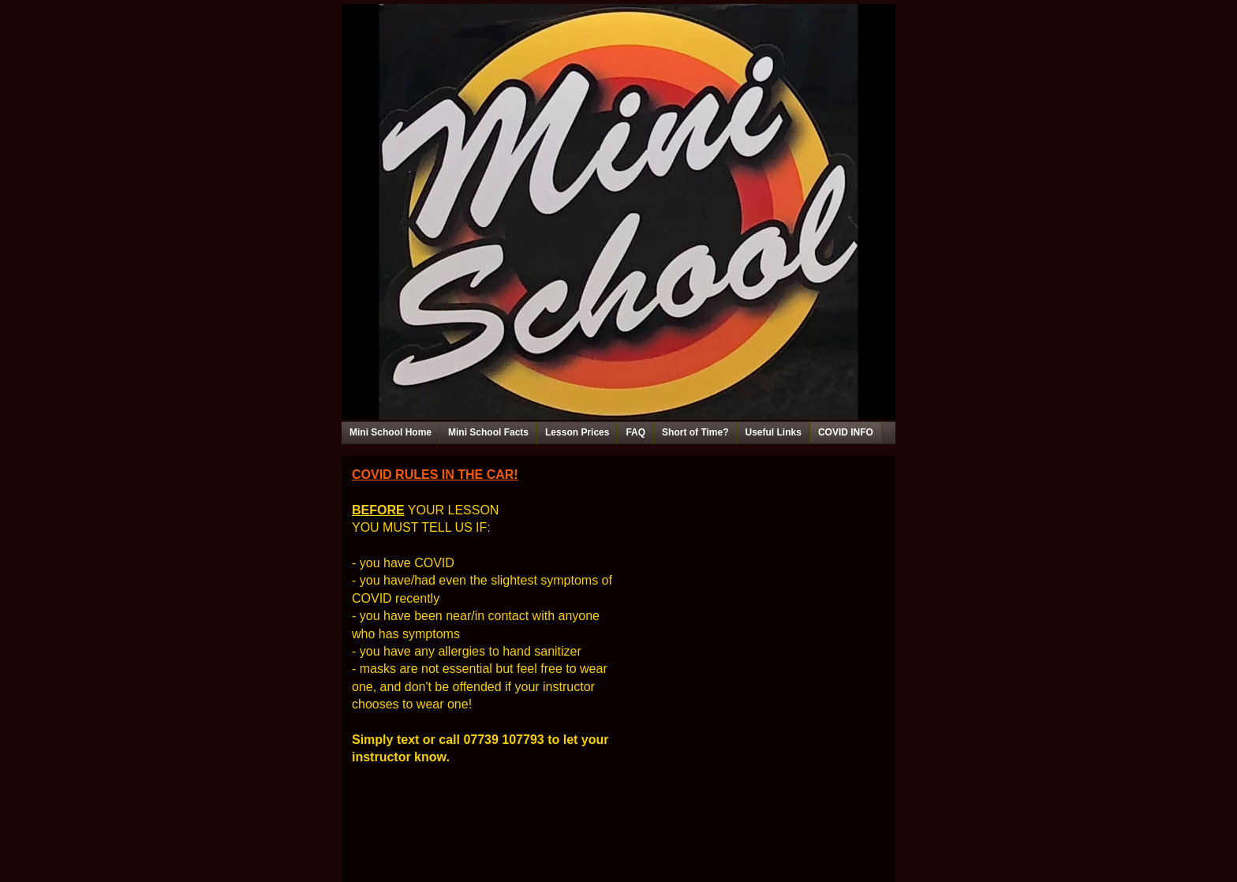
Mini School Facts (488, 432)
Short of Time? (695, 432)
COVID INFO (845, 432)
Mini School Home (390, 432)
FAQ (635, 432)
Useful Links (774, 432)
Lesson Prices (577, 432)
